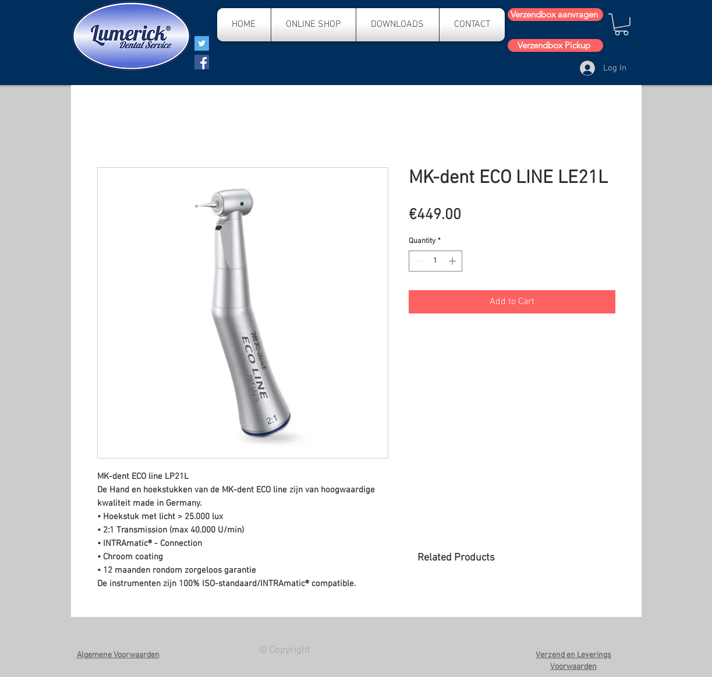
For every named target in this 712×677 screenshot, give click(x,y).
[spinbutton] (435, 261)
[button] (621, 24)
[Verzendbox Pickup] (555, 45)
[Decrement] (417, 261)
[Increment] (454, 261)
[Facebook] (201, 62)
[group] (516, 609)
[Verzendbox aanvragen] (555, 14)
